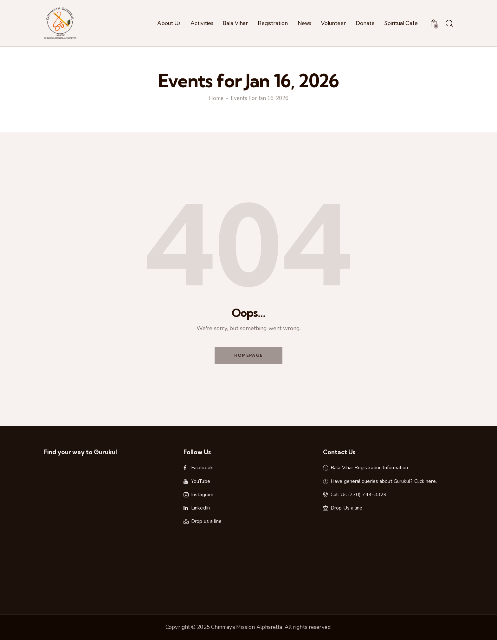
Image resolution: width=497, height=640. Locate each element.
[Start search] (449, 24)
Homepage (248, 355)
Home (216, 99)
